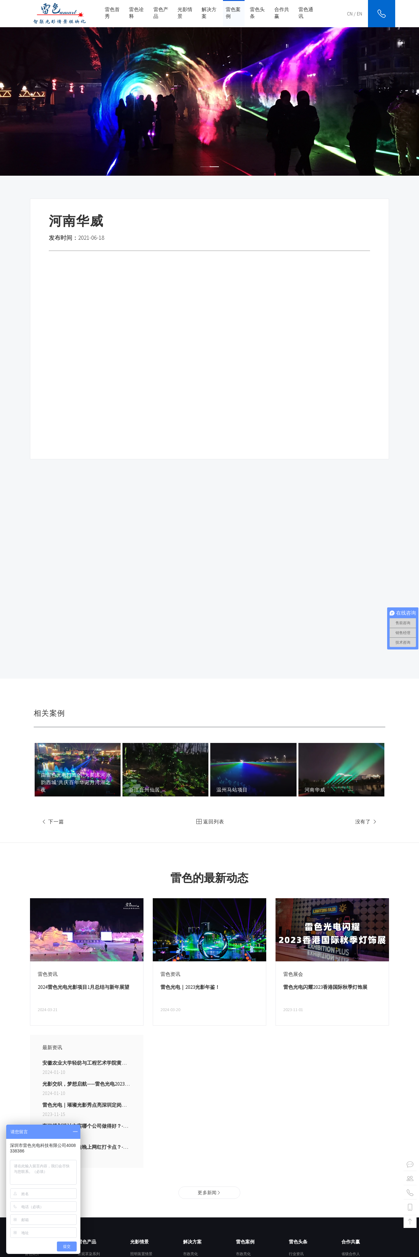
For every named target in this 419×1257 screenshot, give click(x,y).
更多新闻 (209, 1192)
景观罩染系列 (89, 1253)
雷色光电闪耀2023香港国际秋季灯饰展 (325, 987)
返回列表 (209, 821)
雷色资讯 (48, 974)
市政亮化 (190, 1253)
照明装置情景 (141, 1253)
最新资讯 (52, 1047)
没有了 (367, 821)
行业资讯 (296, 1253)
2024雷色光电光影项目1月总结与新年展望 (83, 987)
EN (359, 14)
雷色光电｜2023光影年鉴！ (190, 987)
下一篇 (52, 821)
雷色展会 (293, 974)
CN (350, 14)
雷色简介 (32, 1253)
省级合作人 (350, 1253)
